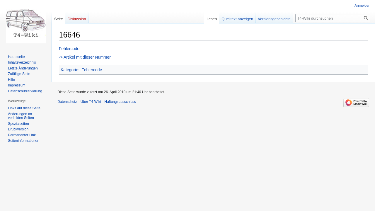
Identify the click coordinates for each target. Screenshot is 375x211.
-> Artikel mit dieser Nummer (85, 57)
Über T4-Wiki (91, 102)
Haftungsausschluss (120, 102)
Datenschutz (67, 102)
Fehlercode (69, 48)
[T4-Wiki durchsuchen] (332, 18)
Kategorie (69, 69)
